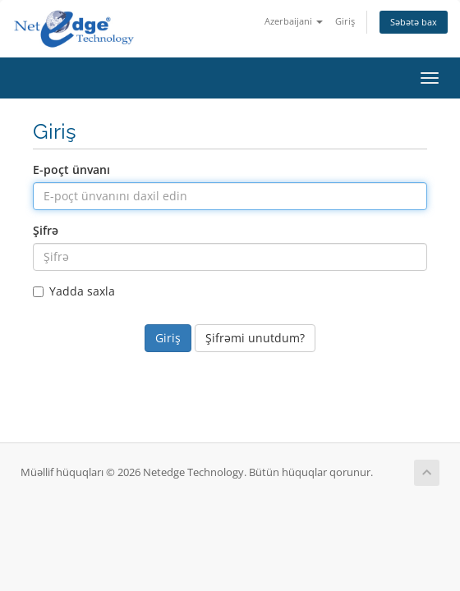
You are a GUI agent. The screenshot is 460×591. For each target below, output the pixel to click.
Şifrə (45, 230)
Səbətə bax (413, 22)
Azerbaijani (293, 21)
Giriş (345, 21)
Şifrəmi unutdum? (255, 338)
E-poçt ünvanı (71, 169)
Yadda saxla (74, 291)
